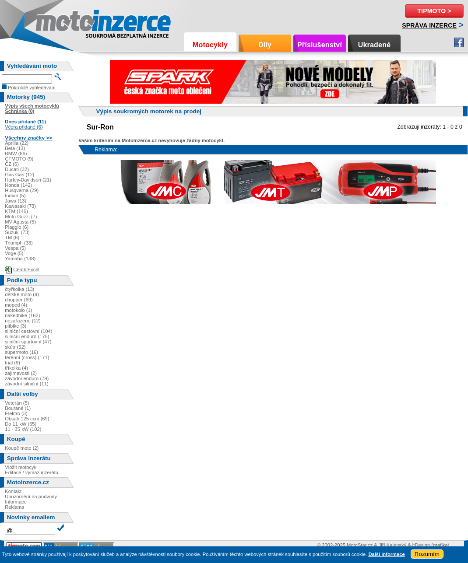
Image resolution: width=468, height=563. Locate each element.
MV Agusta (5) (20, 221)
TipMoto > (434, 10)
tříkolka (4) (16, 368)
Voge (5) (14, 253)
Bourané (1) (18, 408)
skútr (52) (15, 347)
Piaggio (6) (16, 227)
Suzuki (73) (17, 232)
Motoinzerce (54, 22)
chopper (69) (18, 299)
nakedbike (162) (22, 315)
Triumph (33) (19, 242)
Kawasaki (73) (20, 206)
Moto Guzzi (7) (21, 216)
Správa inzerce (429, 25)
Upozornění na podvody (31, 496)
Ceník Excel (26, 269)
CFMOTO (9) (19, 158)
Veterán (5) (17, 403)
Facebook (459, 42)
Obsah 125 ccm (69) (27, 418)
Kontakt (13, 491)
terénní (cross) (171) (27, 357)
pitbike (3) (15, 326)
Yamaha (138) (20, 258)
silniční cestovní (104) (28, 331)
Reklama (14, 507)
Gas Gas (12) (19, 174)
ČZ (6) (12, 164)
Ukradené (374, 45)
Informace (16, 501)
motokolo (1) (18, 310)
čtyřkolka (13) (19, 289)
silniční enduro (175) (27, 336)
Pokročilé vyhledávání (32, 87)
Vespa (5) (15, 248)
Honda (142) (18, 185)
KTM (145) (16, 211)
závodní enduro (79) (27, 378)
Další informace (386, 554)
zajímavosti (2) (21, 373)
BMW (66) (16, 153)
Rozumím (427, 554)
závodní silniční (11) (27, 383)
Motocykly (210, 45)
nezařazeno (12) (22, 320)
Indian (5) (15, 195)
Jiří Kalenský (392, 545)
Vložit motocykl (21, 467)
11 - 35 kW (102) (23, 429)
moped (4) (16, 305)
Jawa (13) (15, 200)
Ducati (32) (17, 169)
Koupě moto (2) (22, 448)
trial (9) (12, 362)
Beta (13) (15, 148)
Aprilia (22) (16, 143)
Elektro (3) (16, 413)
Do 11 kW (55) (20, 424)
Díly (264, 45)
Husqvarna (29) (22, 190)
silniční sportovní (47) (28, 341)
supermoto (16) (21, 352)
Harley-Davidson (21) (28, 179)
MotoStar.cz (360, 545)
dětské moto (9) (22, 294)
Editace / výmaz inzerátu (31, 472)
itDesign (421, 545)
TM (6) (12, 237)
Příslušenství (319, 45)
